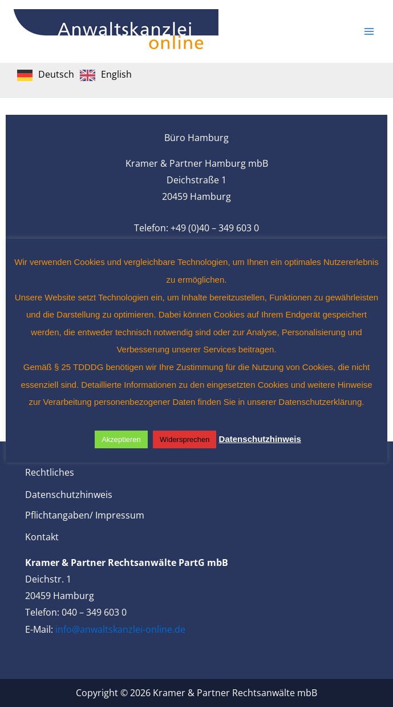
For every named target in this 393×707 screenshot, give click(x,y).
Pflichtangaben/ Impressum (84, 515)
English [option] (116, 74)
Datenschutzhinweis (68, 494)
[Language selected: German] (77, 74)
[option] (105, 75)
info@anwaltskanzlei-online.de (120, 629)
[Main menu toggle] (369, 31)
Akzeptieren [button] (121, 439)
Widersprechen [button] (184, 439)
